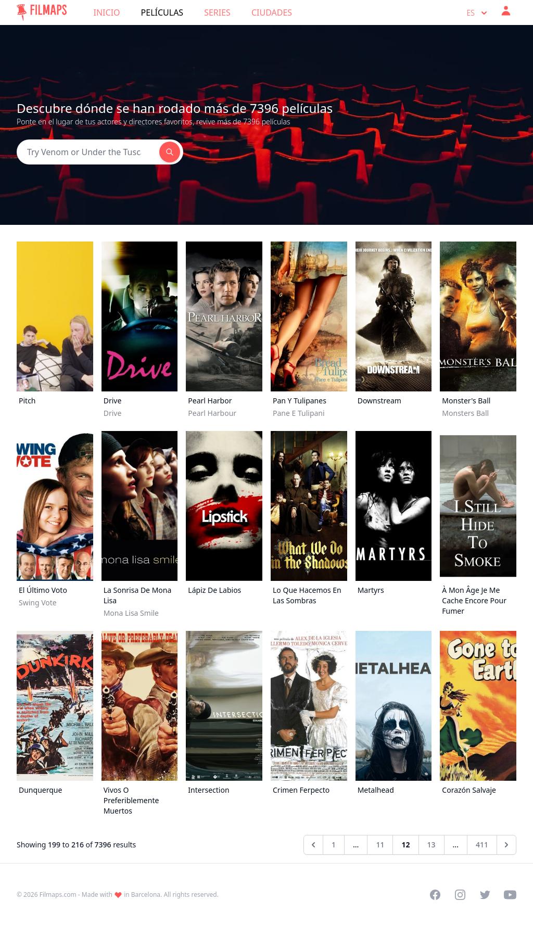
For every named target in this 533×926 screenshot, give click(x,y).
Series (217, 12)
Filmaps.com (58, 894)
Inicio (107, 12)
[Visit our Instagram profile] (460, 895)
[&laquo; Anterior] (313, 845)
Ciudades (271, 12)
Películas (162, 12)
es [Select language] (478, 13)
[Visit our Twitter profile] (485, 895)
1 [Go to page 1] (334, 844)
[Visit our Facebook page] (435, 895)
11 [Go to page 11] (380, 844)
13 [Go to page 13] (431, 844)
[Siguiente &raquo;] (506, 845)
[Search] (88, 151)
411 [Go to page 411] (482, 844)
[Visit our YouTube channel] (510, 895)
